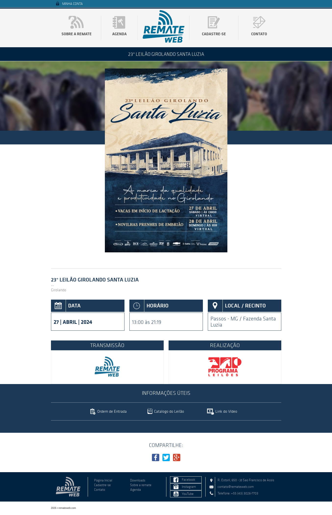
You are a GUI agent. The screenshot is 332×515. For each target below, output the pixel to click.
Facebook (188, 480)
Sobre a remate (76, 33)
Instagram (189, 487)
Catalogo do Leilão (169, 411)
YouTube (188, 494)
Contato (259, 33)
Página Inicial (103, 480)
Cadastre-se (214, 33)
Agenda (119, 33)
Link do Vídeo (226, 411)
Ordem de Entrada (112, 411)
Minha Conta (72, 4)
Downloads (137, 480)
